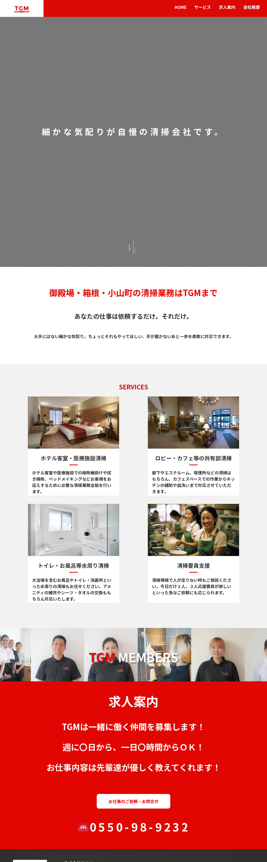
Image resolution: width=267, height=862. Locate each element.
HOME (180, 7)
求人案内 (227, 7)
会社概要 (251, 7)
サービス (202, 7)
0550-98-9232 (134, 826)
